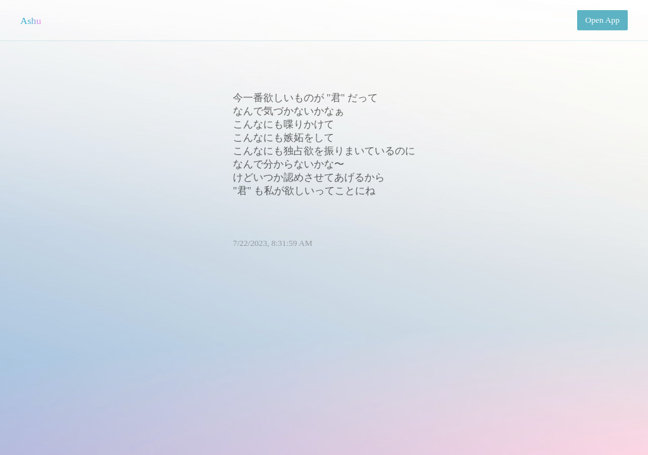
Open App (602, 20)
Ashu (30, 20)
